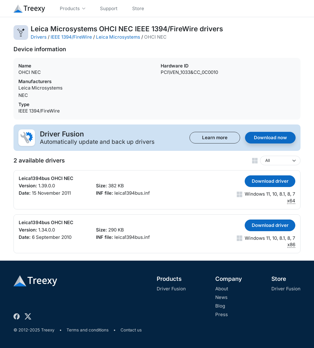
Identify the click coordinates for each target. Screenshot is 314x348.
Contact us (131, 329)
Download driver (270, 181)
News (221, 297)
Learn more (215, 137)
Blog (220, 306)
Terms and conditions (88, 329)
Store (278, 278)
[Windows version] (280, 160)
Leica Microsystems (118, 37)
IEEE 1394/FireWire (71, 37)
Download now (270, 137)
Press (221, 314)
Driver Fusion (171, 289)
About (221, 289)
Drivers (39, 37)
